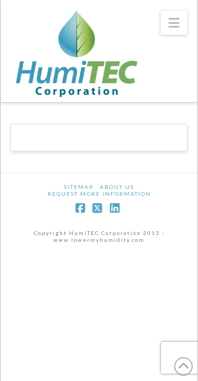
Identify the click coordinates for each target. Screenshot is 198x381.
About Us (117, 187)
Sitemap (78, 187)
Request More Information (99, 193)
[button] (174, 23)
